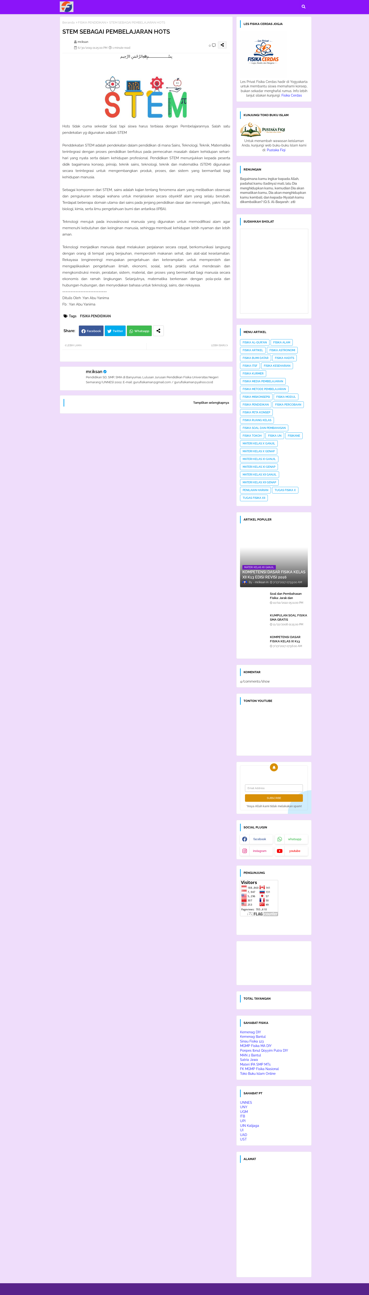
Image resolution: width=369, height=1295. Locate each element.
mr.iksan (94, 371)
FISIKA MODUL (286, 397)
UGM (244, 1112)
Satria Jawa (249, 1060)
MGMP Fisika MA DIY (256, 1046)
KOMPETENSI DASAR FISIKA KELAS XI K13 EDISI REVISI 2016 (285, 641)
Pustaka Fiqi (276, 150)
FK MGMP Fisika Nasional (259, 1069)
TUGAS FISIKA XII (254, 498)
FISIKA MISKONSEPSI (256, 397)
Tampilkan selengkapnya (211, 402)
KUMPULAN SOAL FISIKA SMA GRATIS (288, 617)
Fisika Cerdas (291, 95)
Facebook (94, 331)
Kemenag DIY (250, 1032)
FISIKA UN (274, 435)
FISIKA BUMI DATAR (256, 358)
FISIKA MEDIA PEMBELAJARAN (263, 381)
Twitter (118, 331)
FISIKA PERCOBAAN (288, 404)
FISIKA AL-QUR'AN (255, 342)
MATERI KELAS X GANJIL (259, 443)
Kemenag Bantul (253, 1036)
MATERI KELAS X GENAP (259, 451)
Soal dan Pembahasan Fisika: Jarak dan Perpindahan (286, 598)
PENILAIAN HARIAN (255, 490)
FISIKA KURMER (253, 373)
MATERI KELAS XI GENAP (259, 466)
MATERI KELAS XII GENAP (259, 482)
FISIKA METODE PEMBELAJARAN (264, 389)
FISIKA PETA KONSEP (256, 412)
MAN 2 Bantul (250, 1055)
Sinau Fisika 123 (252, 1041)
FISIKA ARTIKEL (253, 350)
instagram (259, 851)
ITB (242, 1116)
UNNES (246, 1102)
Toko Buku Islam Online (258, 1073)
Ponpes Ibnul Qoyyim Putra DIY (264, 1050)
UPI (242, 1121)
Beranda (68, 22)
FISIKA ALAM (281, 342)
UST (243, 1139)
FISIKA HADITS (284, 358)
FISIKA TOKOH (252, 435)
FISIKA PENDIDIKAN (92, 22)
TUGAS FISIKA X (285, 490)
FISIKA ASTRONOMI (282, 350)
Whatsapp (141, 331)
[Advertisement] (146, 477)
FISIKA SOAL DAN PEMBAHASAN (264, 428)
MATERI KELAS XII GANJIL (260, 474)
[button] (303, 6)
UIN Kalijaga (249, 1126)
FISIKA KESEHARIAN (277, 365)
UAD (243, 1135)
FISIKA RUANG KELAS (257, 420)
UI (241, 1130)
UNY (243, 1107)
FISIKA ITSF (250, 365)
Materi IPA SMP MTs (255, 1064)
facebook (259, 839)
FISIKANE (294, 435)
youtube (294, 851)
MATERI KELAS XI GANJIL (259, 459)
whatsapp (294, 839)
